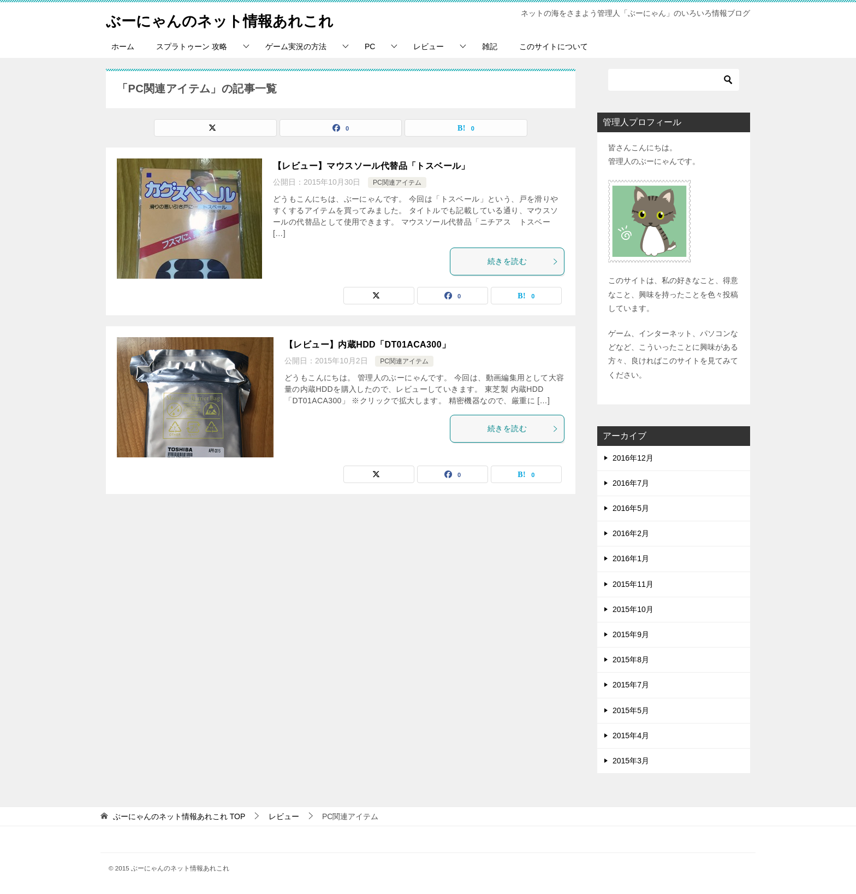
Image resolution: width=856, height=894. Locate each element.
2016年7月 (631, 483)
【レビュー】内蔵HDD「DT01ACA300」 (367, 344)
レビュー (428, 46)
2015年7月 (631, 684)
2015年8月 (631, 659)
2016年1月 (631, 558)
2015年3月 (631, 760)
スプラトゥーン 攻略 (191, 46)
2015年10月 (633, 609)
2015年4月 (631, 735)
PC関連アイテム (397, 182)
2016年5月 (631, 508)
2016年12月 (633, 458)
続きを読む (523, 261)
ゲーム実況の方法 (295, 46)
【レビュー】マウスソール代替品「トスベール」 (371, 165)
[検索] (673, 80)
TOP (179, 816)
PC (370, 46)
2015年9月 (631, 634)
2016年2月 (631, 533)
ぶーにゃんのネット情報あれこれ (232, 19)
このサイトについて (553, 46)
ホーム (122, 46)
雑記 (489, 46)
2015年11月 (633, 584)
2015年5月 (631, 710)
